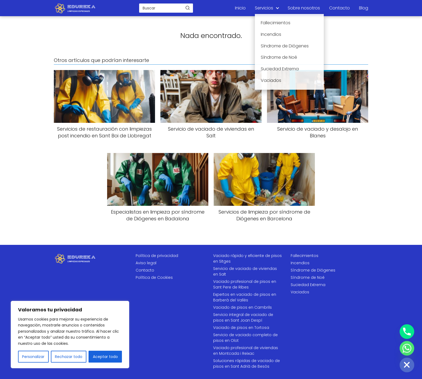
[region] (70, 334)
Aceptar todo (105, 356)
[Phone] (407, 331)
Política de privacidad (157, 255)
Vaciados (300, 292)
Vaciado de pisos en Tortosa (241, 327)
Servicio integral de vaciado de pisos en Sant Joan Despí (243, 317)
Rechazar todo (68, 356)
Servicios (264, 8)
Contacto (339, 8)
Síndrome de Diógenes (313, 270)
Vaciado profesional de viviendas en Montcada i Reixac (245, 350)
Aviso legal (146, 263)
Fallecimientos (304, 255)
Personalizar (33, 356)
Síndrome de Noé (308, 277)
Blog (363, 8)
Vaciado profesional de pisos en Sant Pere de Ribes (244, 284)
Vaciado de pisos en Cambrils (242, 307)
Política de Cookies (154, 277)
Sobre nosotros (304, 8)
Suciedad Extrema (308, 284)
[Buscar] (187, 8)
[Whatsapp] (407, 348)
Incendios (300, 263)
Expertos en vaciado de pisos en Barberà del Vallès (244, 297)
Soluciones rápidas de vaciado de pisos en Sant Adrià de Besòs (246, 363)
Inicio (240, 8)
